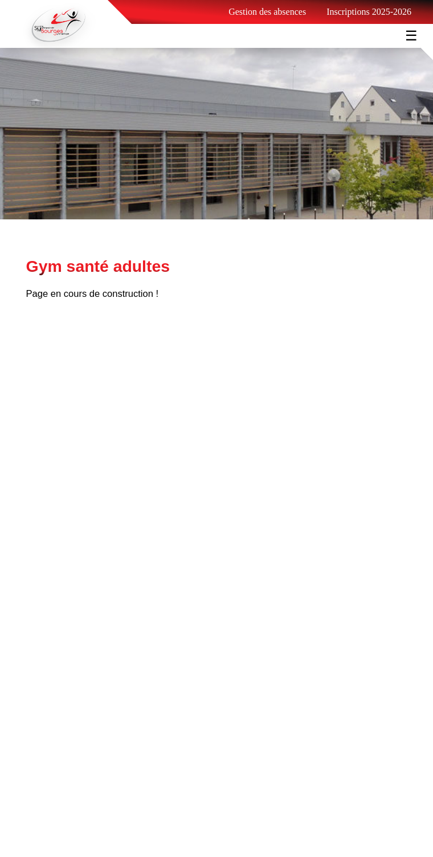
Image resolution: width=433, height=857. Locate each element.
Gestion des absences (267, 12)
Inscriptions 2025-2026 (368, 12)
